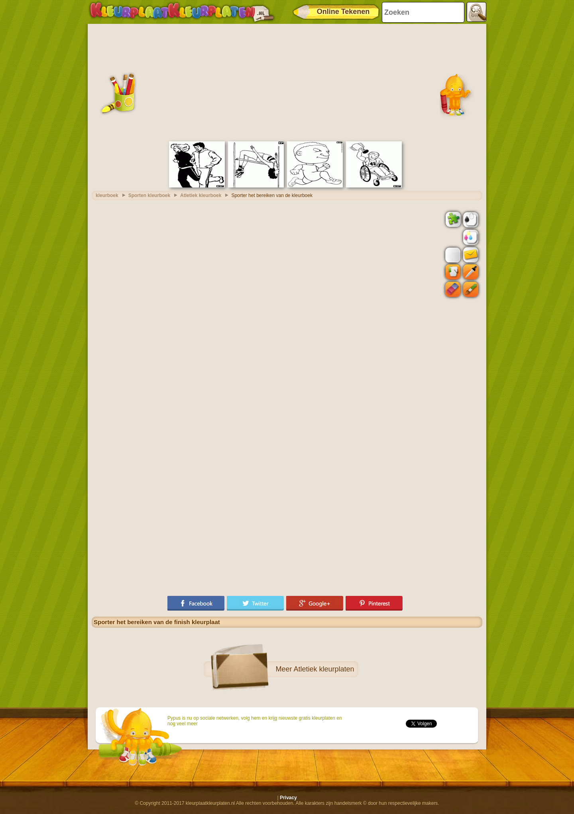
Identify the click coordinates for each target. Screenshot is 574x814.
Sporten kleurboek (149, 195)
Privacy (288, 797)
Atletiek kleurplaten (323, 669)
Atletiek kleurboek (200, 195)
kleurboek (107, 195)
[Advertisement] (287, 81)
